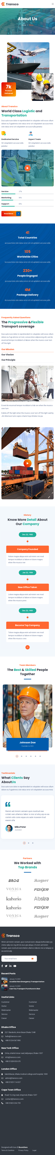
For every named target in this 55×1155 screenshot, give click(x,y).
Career (4, 1018)
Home (24, 25)
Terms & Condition (7, 1150)
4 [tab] (30, 756)
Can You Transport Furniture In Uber (24, 989)
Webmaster (6, 1010)
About (31, 25)
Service (4, 1014)
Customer (5, 1002)
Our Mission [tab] (7, 349)
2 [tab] (21, 756)
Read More (12, 213)
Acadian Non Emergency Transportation (26, 981)
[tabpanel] (27, 392)
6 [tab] (40, 756)
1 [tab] (17, 756)
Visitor (4, 1006)
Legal (34, 1150)
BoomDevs (23, 1147)
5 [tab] (35, 756)
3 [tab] (26, 756)
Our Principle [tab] (8, 359)
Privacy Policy (23, 1150)
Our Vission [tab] (7, 354)
